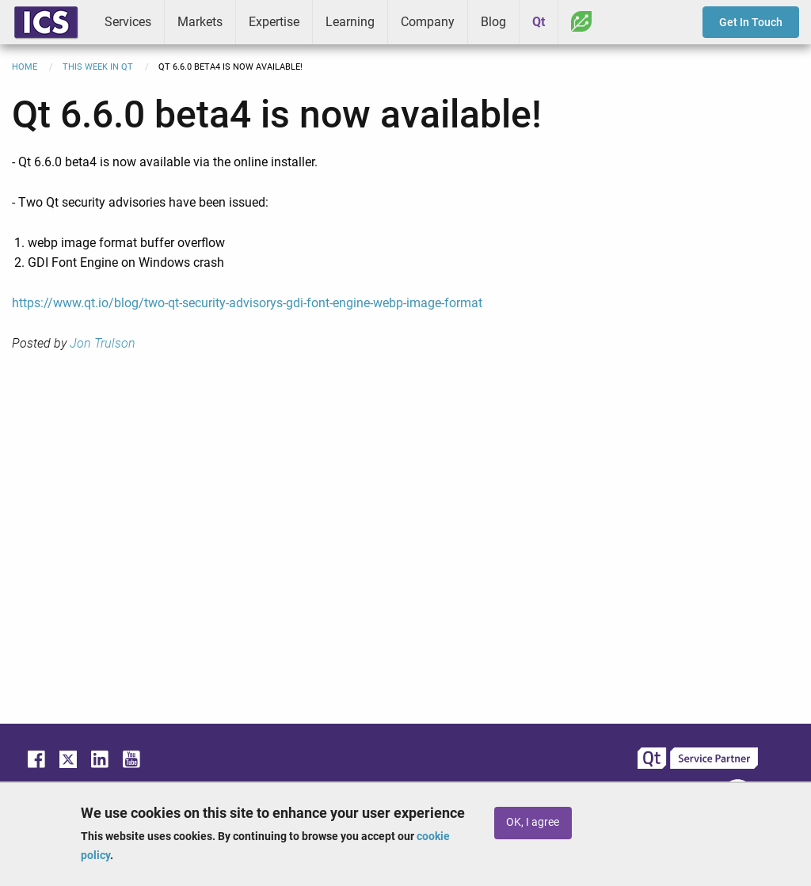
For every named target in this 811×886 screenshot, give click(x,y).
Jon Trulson (102, 343)
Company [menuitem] (428, 21)
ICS (46, 22)
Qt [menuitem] (538, 21)
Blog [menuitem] (493, 21)
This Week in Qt (98, 67)
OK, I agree (532, 822)
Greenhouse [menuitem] (581, 21)
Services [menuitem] (128, 21)
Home (24, 67)
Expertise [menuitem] (274, 21)
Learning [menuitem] (350, 21)
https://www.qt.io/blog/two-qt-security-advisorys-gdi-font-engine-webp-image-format (247, 302)
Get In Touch (750, 22)
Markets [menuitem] (200, 21)
